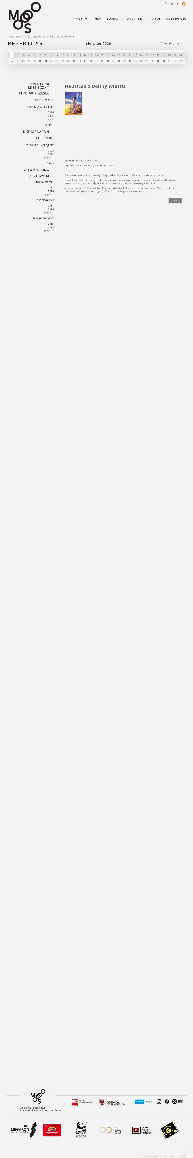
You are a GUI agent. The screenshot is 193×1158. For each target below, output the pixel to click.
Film (12, 36)
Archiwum (21, 36)
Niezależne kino (43, 218)
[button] (166, 3)
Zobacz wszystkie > (171, 43)
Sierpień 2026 (98, 43)
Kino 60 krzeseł (34, 93)
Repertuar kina (44, 99)
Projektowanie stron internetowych (171, 1156)
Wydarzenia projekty (40, 106)
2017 (51, 187)
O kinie (49, 125)
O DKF (50, 163)
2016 (51, 191)
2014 (51, 227)
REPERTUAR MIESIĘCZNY (38, 86)
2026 (51, 112)
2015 (45, 36)
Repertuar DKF (45, 138)
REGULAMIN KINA (33, 170)
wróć (175, 200)
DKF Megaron (34, 36)
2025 (51, 115)
